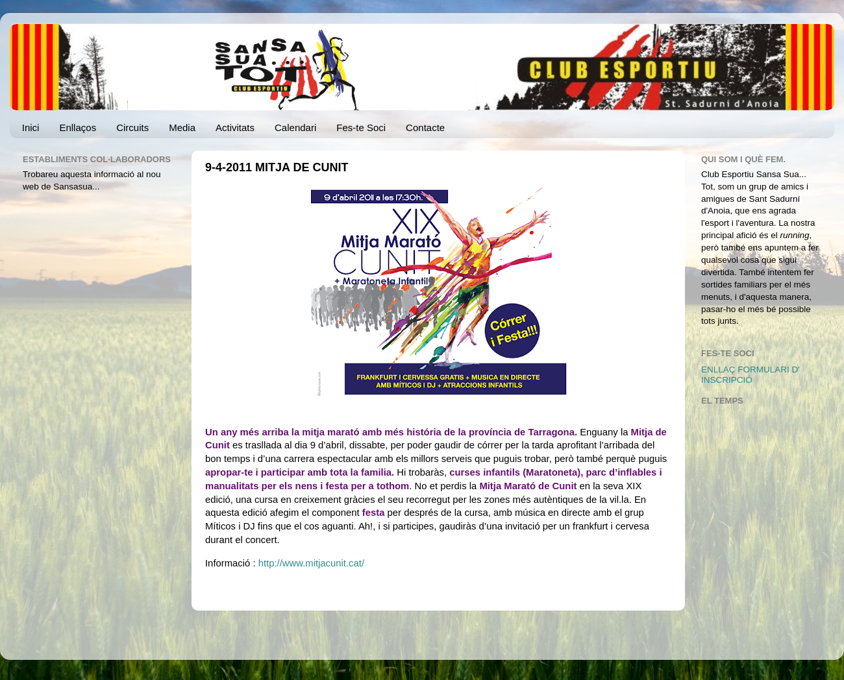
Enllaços (77, 127)
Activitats (235, 127)
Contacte (425, 127)
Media (182, 127)
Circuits (132, 127)
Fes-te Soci (361, 127)
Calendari (295, 127)
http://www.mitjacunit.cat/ (311, 563)
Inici (31, 127)
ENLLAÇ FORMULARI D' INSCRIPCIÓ (750, 375)
